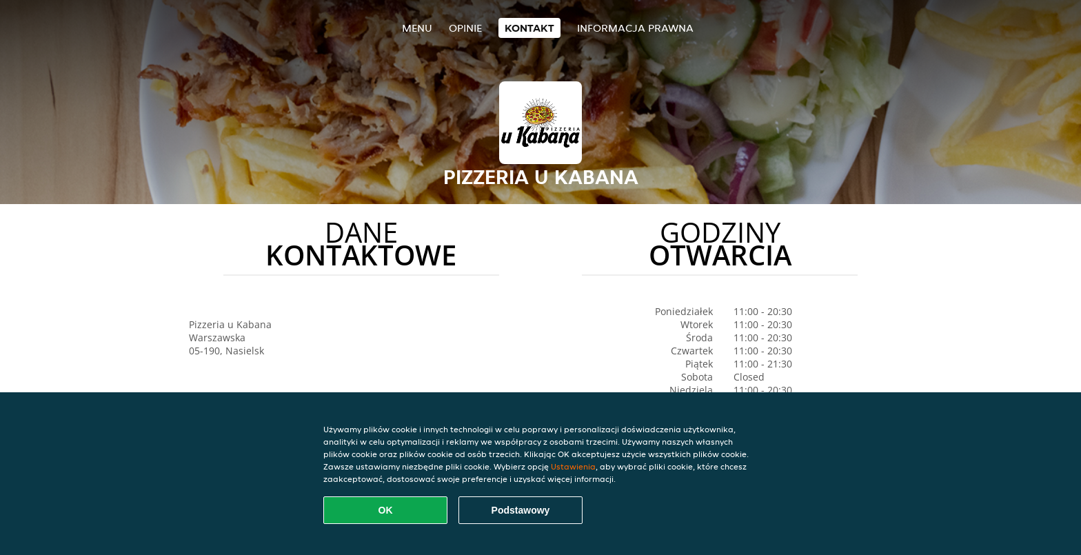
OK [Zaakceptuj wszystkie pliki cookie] (385, 510)
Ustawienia (573, 466)
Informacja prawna (635, 28)
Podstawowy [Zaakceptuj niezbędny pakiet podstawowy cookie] (521, 510)
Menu (417, 28)
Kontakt (529, 28)
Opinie (465, 28)
